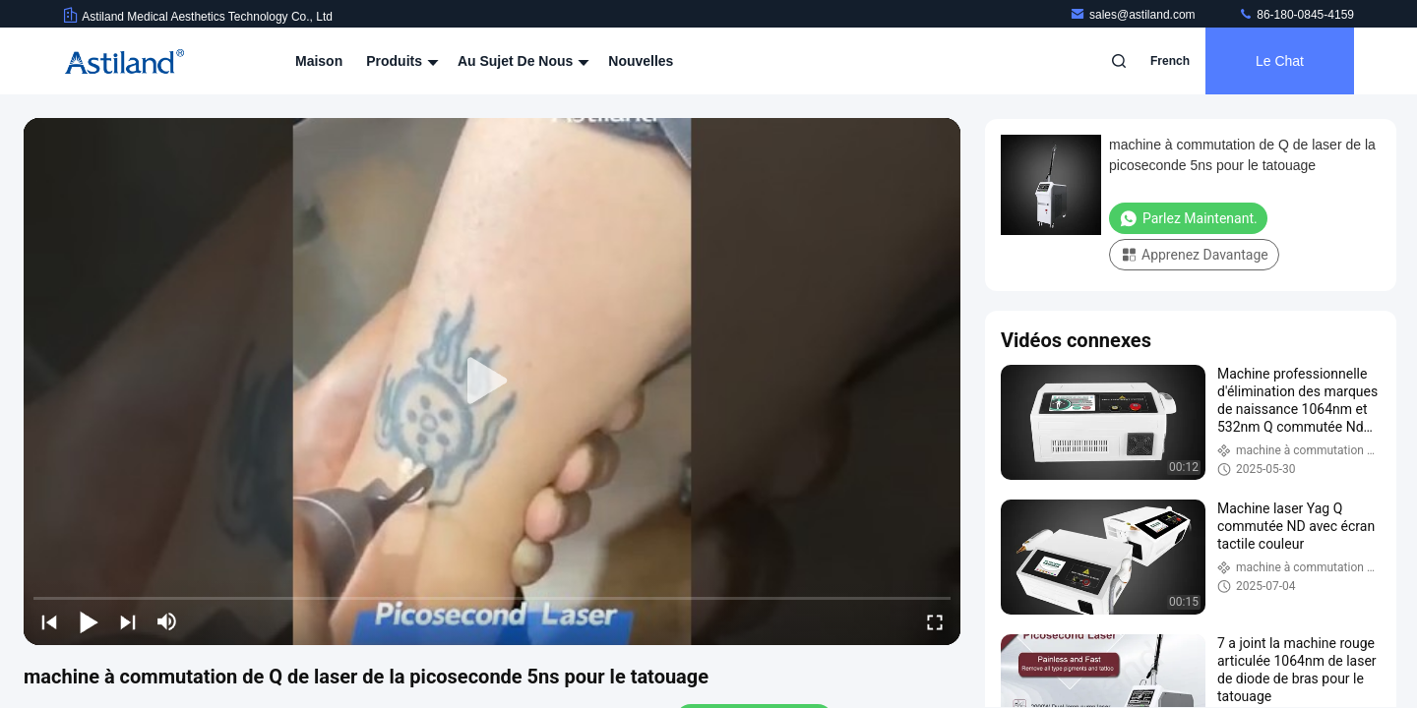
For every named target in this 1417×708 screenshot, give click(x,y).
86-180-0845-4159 (1296, 15)
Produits (400, 61)
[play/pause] (88, 621)
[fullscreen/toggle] (935, 621)
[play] (492, 381)
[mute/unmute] (167, 621)
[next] (128, 621)
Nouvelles (640, 61)
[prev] (49, 621)
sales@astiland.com (1134, 15)
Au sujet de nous (521, 61)
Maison (318, 61)
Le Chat (1280, 61)
